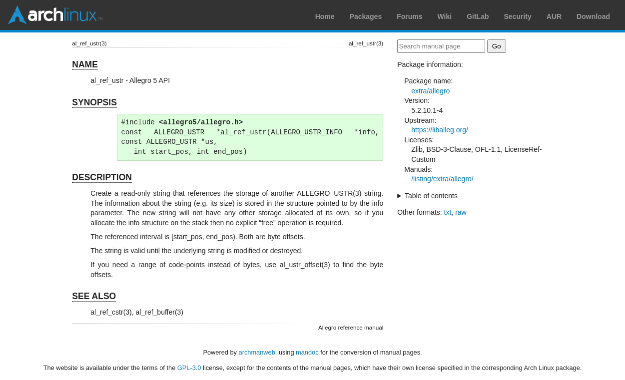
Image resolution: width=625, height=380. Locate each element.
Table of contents (431, 196)
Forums (409, 16)
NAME (85, 64)
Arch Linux (54, 15)
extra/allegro (430, 91)
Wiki (445, 16)
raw (461, 212)
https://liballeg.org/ (439, 130)
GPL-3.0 (189, 368)
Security (518, 16)
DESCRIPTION (102, 177)
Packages (366, 16)
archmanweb (257, 352)
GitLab (478, 16)
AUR (554, 16)
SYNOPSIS (94, 102)
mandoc (307, 352)
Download (593, 16)
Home (325, 16)
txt (448, 212)
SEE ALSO (94, 296)
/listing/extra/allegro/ (442, 179)
